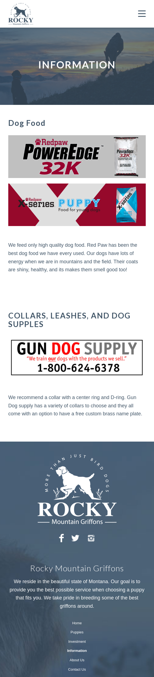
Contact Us (77, 669)
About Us (77, 660)
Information (77, 651)
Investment (77, 641)
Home (77, 623)
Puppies (77, 632)
